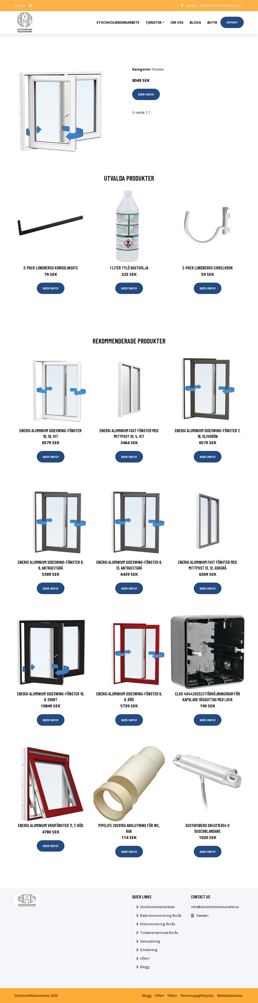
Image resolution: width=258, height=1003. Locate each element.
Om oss (176, 22)
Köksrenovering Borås (157, 924)
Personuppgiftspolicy (197, 995)
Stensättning (150, 941)
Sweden (190, 5)
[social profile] (30, 5)
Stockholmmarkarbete (117, 22)
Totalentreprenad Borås (159, 932)
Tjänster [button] (153, 22)
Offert (232, 22)
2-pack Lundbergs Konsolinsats (50, 266)
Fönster (158, 68)
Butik (212, 22)
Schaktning (148, 949)
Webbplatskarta (229, 995)
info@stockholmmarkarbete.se (219, 5)
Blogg (195, 22)
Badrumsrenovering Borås (161, 915)
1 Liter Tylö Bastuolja (129, 266)
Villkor (172, 995)
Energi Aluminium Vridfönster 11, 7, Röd (50, 824)
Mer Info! (146, 93)
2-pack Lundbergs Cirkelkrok (207, 266)
